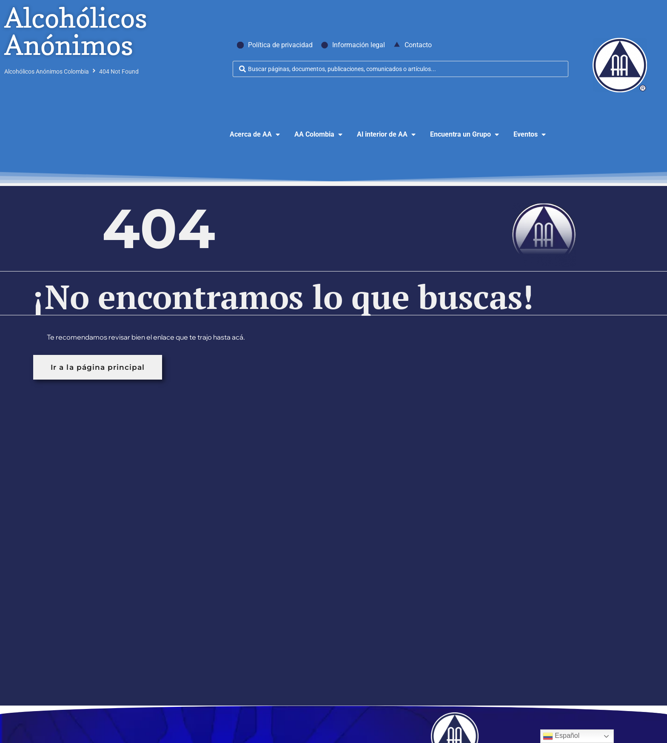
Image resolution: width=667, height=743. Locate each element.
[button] (255, 134)
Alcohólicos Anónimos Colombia (46, 71)
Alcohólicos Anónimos (75, 31)
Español (561, 736)
